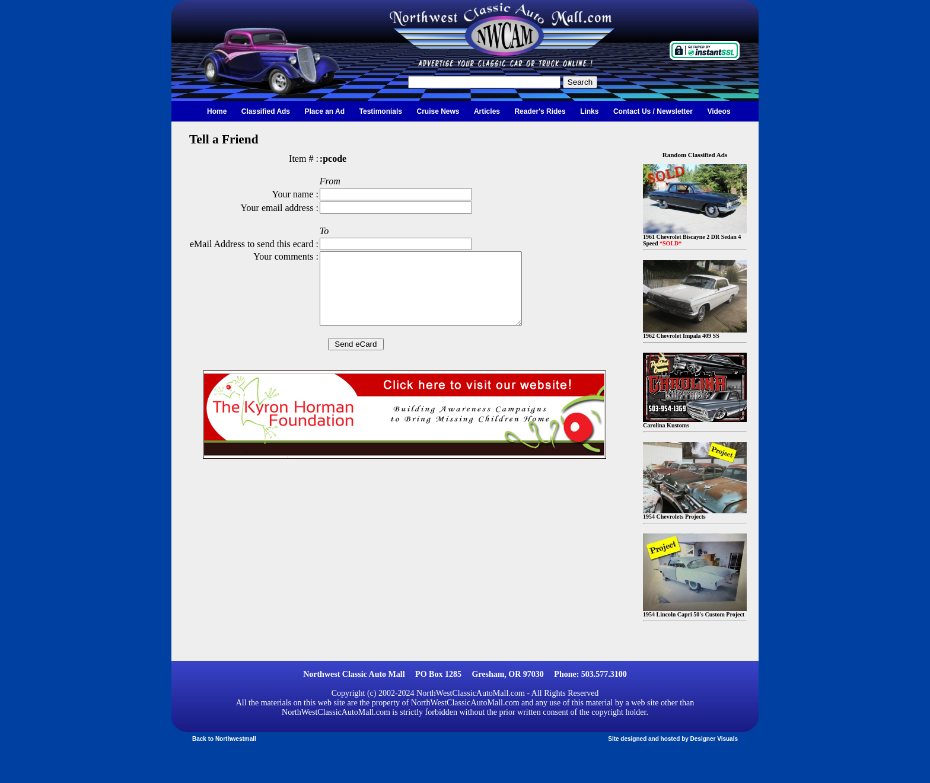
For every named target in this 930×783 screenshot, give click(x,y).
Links (589, 111)
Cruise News (437, 111)
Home (217, 111)
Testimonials (380, 111)
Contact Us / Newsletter (653, 111)
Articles (487, 111)
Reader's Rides (539, 111)
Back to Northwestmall (224, 739)
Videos (718, 111)
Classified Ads (265, 111)
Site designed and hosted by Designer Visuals (673, 739)
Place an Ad (325, 111)
